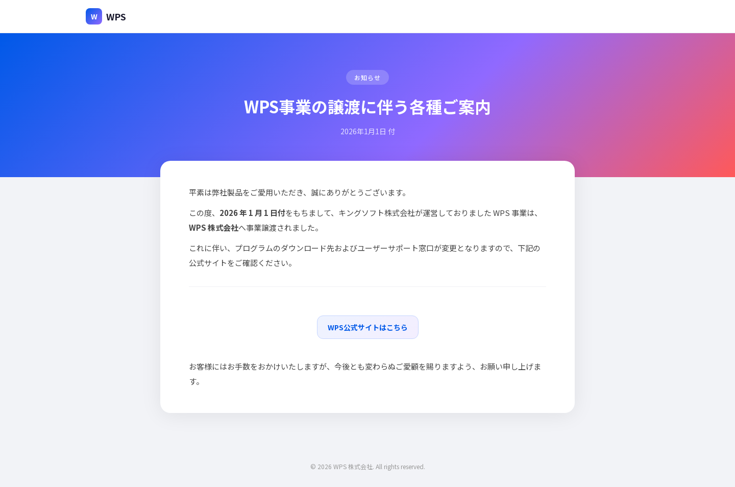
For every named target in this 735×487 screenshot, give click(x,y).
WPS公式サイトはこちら (368, 327)
